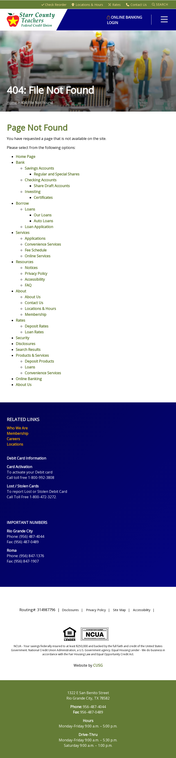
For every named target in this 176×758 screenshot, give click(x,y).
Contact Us (34, 302)
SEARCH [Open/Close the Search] (161, 4)
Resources (24, 261)
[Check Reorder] (53, 4)
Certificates (43, 197)
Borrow (22, 203)
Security (22, 337)
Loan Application (39, 226)
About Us (33, 296)
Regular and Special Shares (56, 174)
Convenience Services (43, 244)
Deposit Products (39, 361)
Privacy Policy (36, 273)
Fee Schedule (36, 250)
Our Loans (43, 215)
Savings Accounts (39, 168)
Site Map (119, 610)
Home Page (25, 156)
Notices (31, 267)
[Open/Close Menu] (164, 20)
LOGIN (123, 20)
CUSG (98, 665)
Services (22, 232)
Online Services (37, 255)
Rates (20, 320)
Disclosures (25, 343)
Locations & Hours (40, 308)
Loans (30, 209)
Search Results (28, 349)
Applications (35, 238)
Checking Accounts (40, 179)
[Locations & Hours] (87, 4)
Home (12, 102)
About (21, 291)
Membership (35, 314)
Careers (13, 438)
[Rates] (114, 4)
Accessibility (35, 279)
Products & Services (32, 355)
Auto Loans (43, 220)
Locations (15, 444)
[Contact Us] (136, 4)
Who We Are (17, 428)
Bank (20, 162)
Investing (33, 191)
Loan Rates (34, 332)
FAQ (28, 285)
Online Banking (29, 378)
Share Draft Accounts (52, 185)
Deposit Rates (36, 326)
